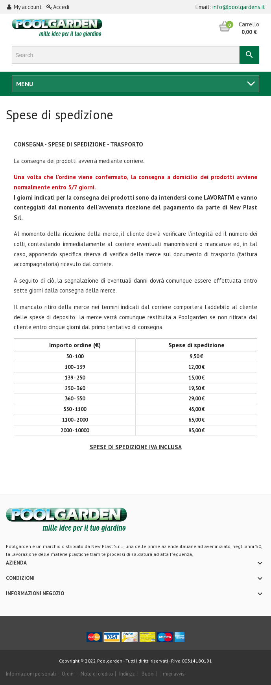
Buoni (148, 673)
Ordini (68, 673)
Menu (24, 84)
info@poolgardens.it (238, 7)
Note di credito (97, 673)
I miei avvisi (173, 673)
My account (24, 7)
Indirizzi (127, 673)
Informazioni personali (31, 673)
